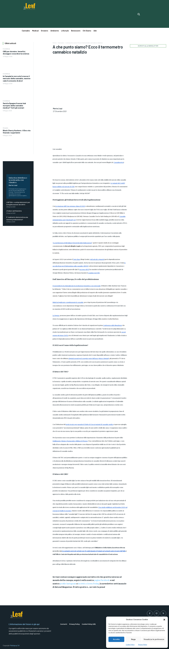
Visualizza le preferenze (154, 639)
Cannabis (61, 43)
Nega (133, 639)
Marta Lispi (13, 185)
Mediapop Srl (14, 645)
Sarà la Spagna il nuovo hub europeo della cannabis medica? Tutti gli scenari (14, 105)
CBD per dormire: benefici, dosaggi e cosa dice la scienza (16, 52)
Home (54, 43)
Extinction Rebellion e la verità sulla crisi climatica (18, 179)
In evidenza (6, 49)
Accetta (116, 639)
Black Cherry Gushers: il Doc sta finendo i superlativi (16, 131)
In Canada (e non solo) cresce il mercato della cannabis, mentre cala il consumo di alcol (16, 78)
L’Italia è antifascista (14, 211)
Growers (5, 128)
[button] (164, 619)
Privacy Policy (142, 644)
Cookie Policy (130, 644)
